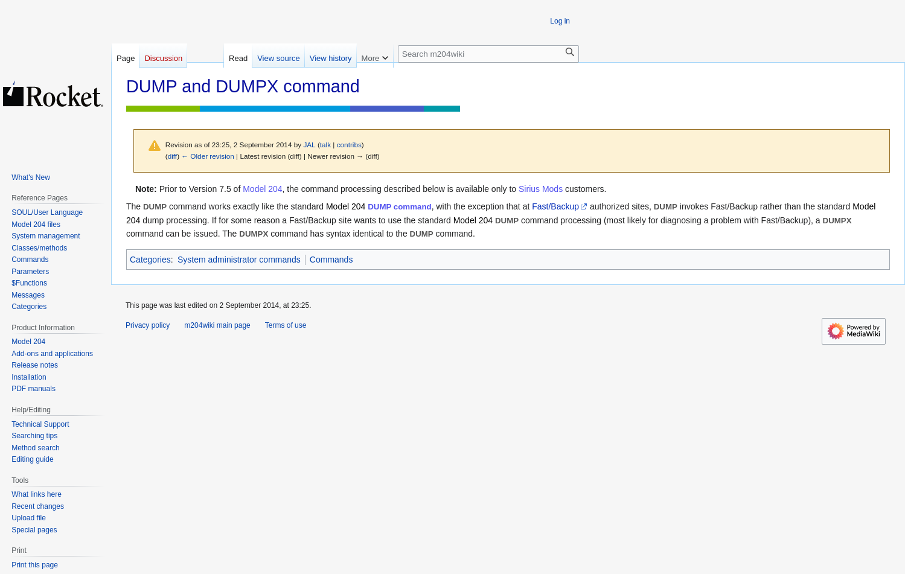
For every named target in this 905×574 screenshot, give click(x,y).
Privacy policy (148, 325)
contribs (349, 144)
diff (172, 156)
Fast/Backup (555, 206)
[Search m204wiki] (488, 54)
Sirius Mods (541, 189)
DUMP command (399, 206)
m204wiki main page (217, 325)
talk (325, 144)
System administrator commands (239, 259)
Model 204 (262, 189)
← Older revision (207, 156)
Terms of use (286, 325)
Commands (331, 259)
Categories (150, 259)
